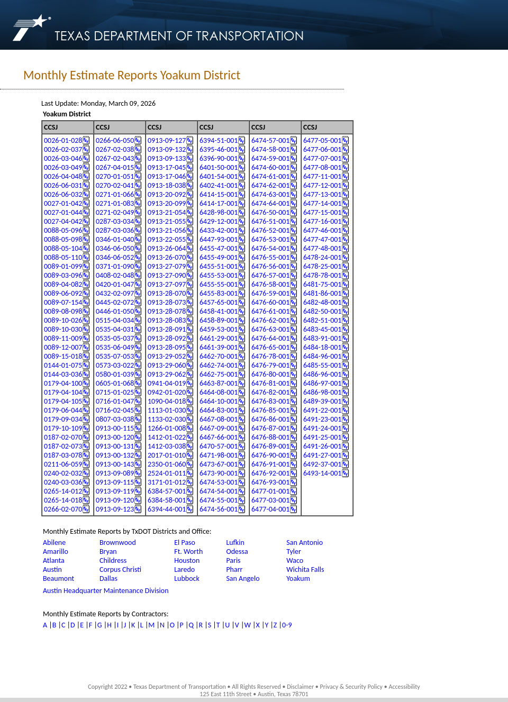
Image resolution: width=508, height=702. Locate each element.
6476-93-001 (270, 482)
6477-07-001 (322, 158)
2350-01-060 (167, 464)
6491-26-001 (322, 446)
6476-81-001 (270, 383)
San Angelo (242, 578)
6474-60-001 (270, 167)
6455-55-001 (218, 284)
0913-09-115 (115, 482)
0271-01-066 (115, 194)
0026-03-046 (63, 158)
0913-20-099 (167, 203)
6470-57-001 (218, 446)
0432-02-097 (115, 293)
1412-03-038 (167, 446)
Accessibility (404, 686)
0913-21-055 (167, 221)
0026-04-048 (63, 176)
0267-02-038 (115, 149)
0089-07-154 (63, 302)
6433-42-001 (218, 230)
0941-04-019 (167, 383)
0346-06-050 (115, 248)
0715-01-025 (115, 392)
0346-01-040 (115, 239)
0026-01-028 (63, 140)
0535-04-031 (115, 329)
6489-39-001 (322, 401)
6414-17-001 (218, 203)
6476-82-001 (270, 392)
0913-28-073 (167, 302)
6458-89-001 (218, 320)
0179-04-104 (63, 392)
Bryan (108, 551)
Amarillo (55, 551)
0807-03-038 (115, 419)
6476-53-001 (270, 239)
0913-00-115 (115, 428)
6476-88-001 (270, 437)
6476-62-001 (270, 320)
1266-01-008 (167, 428)
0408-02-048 (115, 275)
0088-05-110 (63, 257)
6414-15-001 (218, 194)
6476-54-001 (270, 248)
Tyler (293, 551)
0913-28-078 (167, 311)
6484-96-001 (322, 356)
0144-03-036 (63, 374)
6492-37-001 (322, 464)
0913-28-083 (167, 320)
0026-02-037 (63, 149)
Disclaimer (300, 686)
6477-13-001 (322, 194)
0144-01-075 (63, 365)
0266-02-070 (63, 509)
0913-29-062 (167, 374)
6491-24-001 (322, 428)
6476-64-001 (270, 338)
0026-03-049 (63, 167)
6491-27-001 (322, 455)
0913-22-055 (167, 239)
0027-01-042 (63, 203)
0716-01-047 (115, 401)
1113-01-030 (167, 410)
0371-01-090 (115, 266)
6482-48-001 (322, 302)
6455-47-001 (218, 248)
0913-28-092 (167, 338)
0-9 (287, 625)
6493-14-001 (322, 473)
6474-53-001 (218, 482)
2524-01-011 (167, 473)
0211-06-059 (63, 464)
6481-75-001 (322, 284)
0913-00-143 (115, 464)
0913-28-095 (167, 347)
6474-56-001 (218, 509)
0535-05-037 (115, 338)
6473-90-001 (218, 473)
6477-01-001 (270, 491)
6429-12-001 (218, 221)
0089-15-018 (63, 356)
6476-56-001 (270, 266)
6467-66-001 (218, 437)
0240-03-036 (63, 482)
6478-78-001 (322, 275)
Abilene (54, 542)
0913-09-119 (115, 491)
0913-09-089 (115, 473)
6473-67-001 (218, 464)
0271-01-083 (115, 203)
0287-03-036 (115, 230)
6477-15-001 (322, 212)
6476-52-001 (270, 230)
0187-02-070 (63, 437)
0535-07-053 (115, 356)
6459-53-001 (218, 329)
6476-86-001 (270, 419)
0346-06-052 (115, 257)
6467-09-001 (218, 428)
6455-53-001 (218, 275)
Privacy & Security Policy (351, 686)
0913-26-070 (167, 257)
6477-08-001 (322, 167)
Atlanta (54, 560)
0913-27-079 (167, 266)
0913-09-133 (167, 158)
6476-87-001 (270, 428)
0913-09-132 (167, 149)
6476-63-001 (270, 329)
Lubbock (186, 578)
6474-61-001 (270, 176)
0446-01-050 (115, 311)
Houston (186, 560)
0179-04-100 (63, 383)
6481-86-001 (322, 293)
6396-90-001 (218, 158)
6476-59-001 (270, 293)
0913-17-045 (167, 167)
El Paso (184, 542)
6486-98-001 (322, 392)
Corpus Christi (120, 569)
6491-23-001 (322, 419)
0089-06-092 (63, 293)
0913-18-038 (167, 185)
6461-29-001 (218, 338)
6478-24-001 (322, 257)
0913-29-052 (167, 356)
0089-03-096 (63, 275)
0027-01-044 (63, 212)
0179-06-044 (63, 410)
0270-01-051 (115, 176)
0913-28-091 (167, 329)
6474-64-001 (270, 203)
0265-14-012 (63, 491)
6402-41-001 (218, 185)
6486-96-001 (322, 374)
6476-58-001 (270, 284)
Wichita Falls (305, 569)
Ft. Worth (188, 551)
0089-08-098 (63, 311)
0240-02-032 (63, 473)
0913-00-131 (115, 446)
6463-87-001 (218, 383)
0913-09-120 (115, 500)
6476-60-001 (270, 302)
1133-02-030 (167, 419)
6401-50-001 (218, 167)
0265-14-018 (63, 500)
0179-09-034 (63, 419)
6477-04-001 (270, 509)
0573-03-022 (115, 365)
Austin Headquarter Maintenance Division (106, 590)
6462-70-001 (218, 356)
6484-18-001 (322, 347)
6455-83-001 (218, 293)
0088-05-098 (63, 239)
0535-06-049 (115, 347)
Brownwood (117, 542)
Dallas (108, 578)
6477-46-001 (322, 230)
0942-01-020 (167, 392)
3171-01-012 (167, 482)
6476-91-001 (270, 464)
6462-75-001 (218, 374)
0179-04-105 (63, 401)
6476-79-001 (270, 365)
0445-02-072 (115, 302)
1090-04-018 (167, 401)
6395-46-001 (218, 149)
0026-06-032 (63, 194)
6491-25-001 (322, 437)
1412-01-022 (167, 437)
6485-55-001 (322, 365)
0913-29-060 (167, 365)
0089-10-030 (63, 329)
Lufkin (235, 542)
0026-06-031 (63, 185)
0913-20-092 (167, 194)
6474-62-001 (270, 185)
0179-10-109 (63, 428)
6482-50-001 (322, 311)
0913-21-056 (167, 230)
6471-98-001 (218, 455)
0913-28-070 (167, 293)
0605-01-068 (115, 383)
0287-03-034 (115, 221)
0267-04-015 (115, 167)
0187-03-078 (63, 455)
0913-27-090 (167, 275)
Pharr (234, 569)
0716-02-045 (115, 410)
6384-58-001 (167, 500)
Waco (294, 560)
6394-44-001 (167, 509)
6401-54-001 (218, 176)
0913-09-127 (167, 140)
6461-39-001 (218, 347)
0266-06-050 (115, 140)
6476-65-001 (270, 347)
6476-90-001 (270, 455)
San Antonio (304, 542)
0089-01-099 (63, 266)
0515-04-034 (115, 320)
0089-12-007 (63, 347)
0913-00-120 (115, 437)
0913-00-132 (115, 455)
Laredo (184, 569)
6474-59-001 (270, 158)
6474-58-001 (270, 149)
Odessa (237, 551)
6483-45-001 (322, 329)
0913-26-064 (167, 248)
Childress (112, 560)
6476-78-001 (270, 356)
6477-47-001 (322, 239)
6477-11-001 (322, 176)
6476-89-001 (270, 446)
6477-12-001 (322, 185)
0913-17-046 (167, 176)
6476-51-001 (270, 221)
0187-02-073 (63, 446)
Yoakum (298, 578)
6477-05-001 (322, 140)
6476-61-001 (270, 311)
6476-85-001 (270, 410)
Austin (52, 569)
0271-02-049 (115, 212)
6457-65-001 (218, 302)
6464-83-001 (218, 410)
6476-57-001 (270, 275)
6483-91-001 (322, 338)
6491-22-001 (322, 410)
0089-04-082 (63, 284)
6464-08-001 (218, 392)
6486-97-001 (322, 383)
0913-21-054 (167, 212)
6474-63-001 (270, 194)
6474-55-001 (218, 500)
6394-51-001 (218, 140)
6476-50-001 (270, 212)
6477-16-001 (322, 221)
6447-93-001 (218, 239)
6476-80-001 (270, 374)
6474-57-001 (270, 140)
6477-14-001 (322, 203)
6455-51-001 (218, 266)
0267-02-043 (115, 158)
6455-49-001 (218, 257)
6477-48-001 (322, 248)
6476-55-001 (270, 257)
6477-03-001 (270, 500)
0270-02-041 (115, 185)
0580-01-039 (115, 374)
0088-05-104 (63, 248)
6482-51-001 (322, 320)
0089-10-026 (63, 320)
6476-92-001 (270, 473)
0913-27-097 (167, 284)
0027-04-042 (63, 221)
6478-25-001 (322, 266)
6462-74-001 (218, 365)
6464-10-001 (218, 401)
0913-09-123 (115, 509)
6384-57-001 (167, 491)
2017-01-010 (167, 455)
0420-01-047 (115, 284)
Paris (233, 560)
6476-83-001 (270, 401)
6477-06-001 (322, 149)
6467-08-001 (218, 419)
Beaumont (58, 578)
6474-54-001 (218, 491)
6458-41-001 (218, 311)
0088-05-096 (63, 230)
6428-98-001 (218, 212)
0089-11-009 (63, 338)
